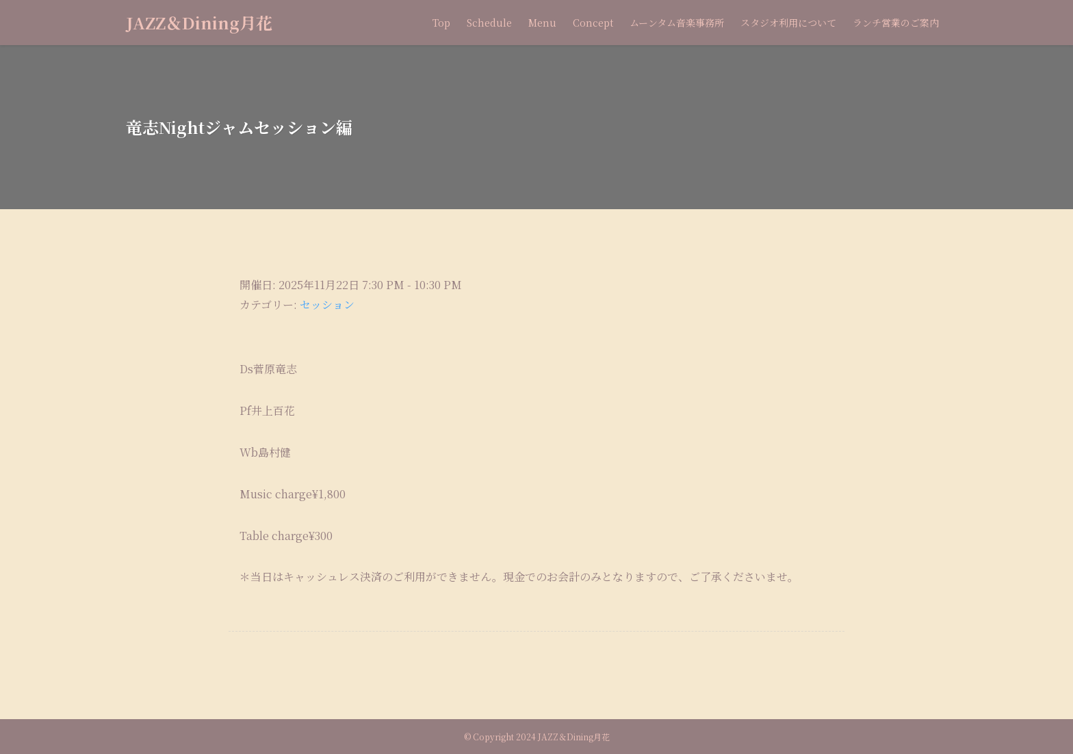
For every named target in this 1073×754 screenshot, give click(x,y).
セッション (327, 304)
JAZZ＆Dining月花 (199, 22)
